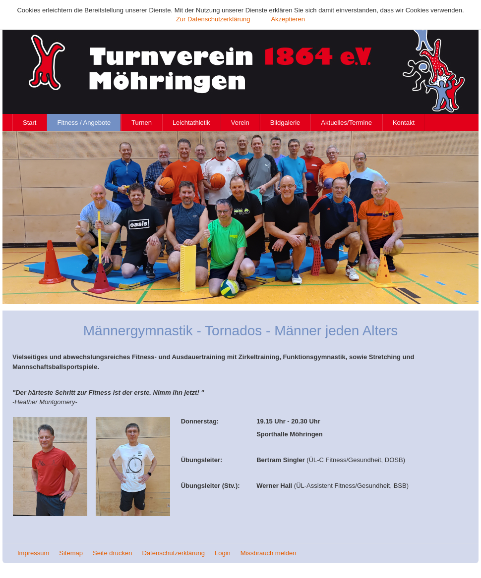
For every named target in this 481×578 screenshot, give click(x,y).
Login (223, 553)
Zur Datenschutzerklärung (213, 19)
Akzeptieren (288, 19)
